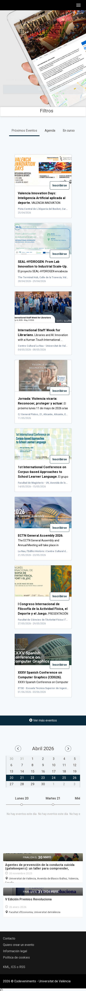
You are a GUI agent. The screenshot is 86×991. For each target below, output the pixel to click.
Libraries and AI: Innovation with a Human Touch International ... (43, 335)
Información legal (15, 951)
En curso (69, 130)
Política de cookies (16, 957)
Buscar (43, 89)
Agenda (50, 130)
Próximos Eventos (24, 130)
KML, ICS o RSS (14, 967)
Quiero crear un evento (18, 945)
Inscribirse (59, 185)
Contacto (9, 938)
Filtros (43, 111)
